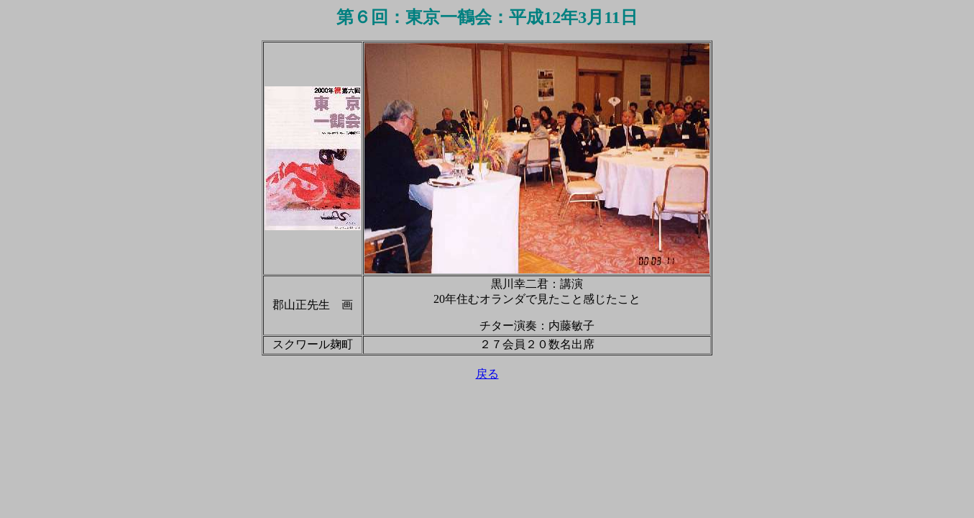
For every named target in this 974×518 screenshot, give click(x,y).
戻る (487, 374)
